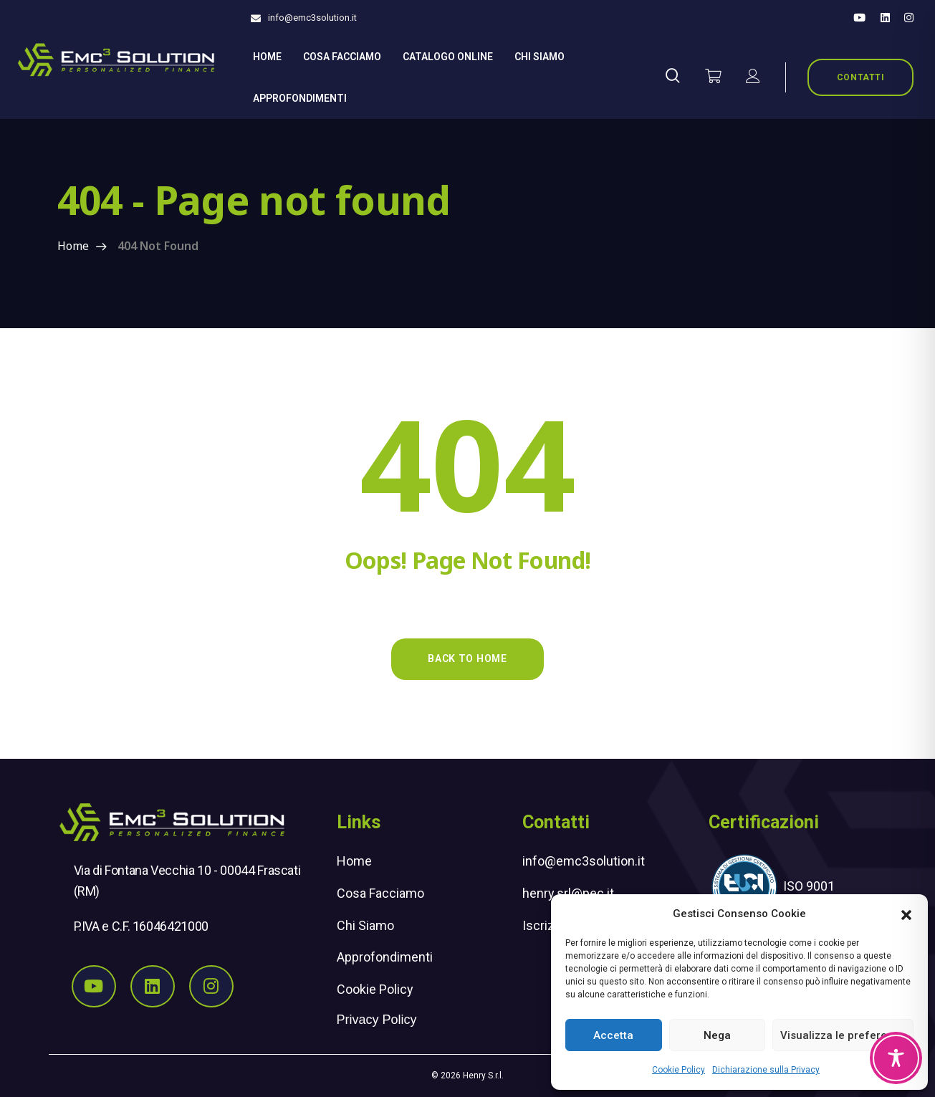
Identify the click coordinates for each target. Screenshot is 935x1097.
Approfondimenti (300, 98)
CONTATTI (861, 77)
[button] (906, 913)
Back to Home (467, 658)
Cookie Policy (678, 1070)
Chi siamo (539, 56)
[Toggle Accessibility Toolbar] (896, 1058)
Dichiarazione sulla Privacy (766, 1070)
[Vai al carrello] (713, 77)
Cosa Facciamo (342, 56)
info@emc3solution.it (312, 17)
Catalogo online (448, 56)
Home (267, 56)
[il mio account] (753, 77)
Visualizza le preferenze (843, 1035)
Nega (717, 1035)
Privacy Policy (377, 1019)
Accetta (613, 1035)
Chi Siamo (365, 925)
